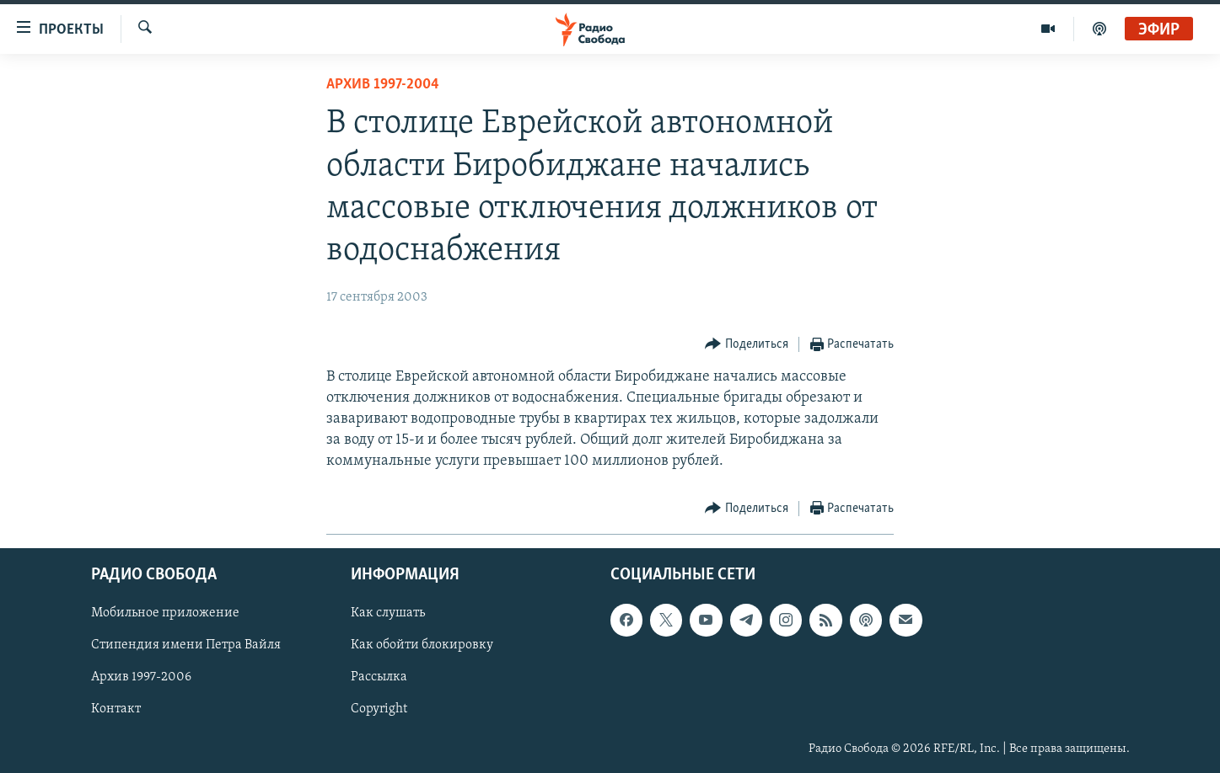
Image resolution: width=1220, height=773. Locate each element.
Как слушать (388, 613)
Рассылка (379, 677)
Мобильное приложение (165, 613)
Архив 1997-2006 (141, 677)
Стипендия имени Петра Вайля (186, 645)
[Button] (746, 344)
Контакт (116, 709)
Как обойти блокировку (422, 645)
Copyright (379, 709)
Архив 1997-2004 (382, 85)
